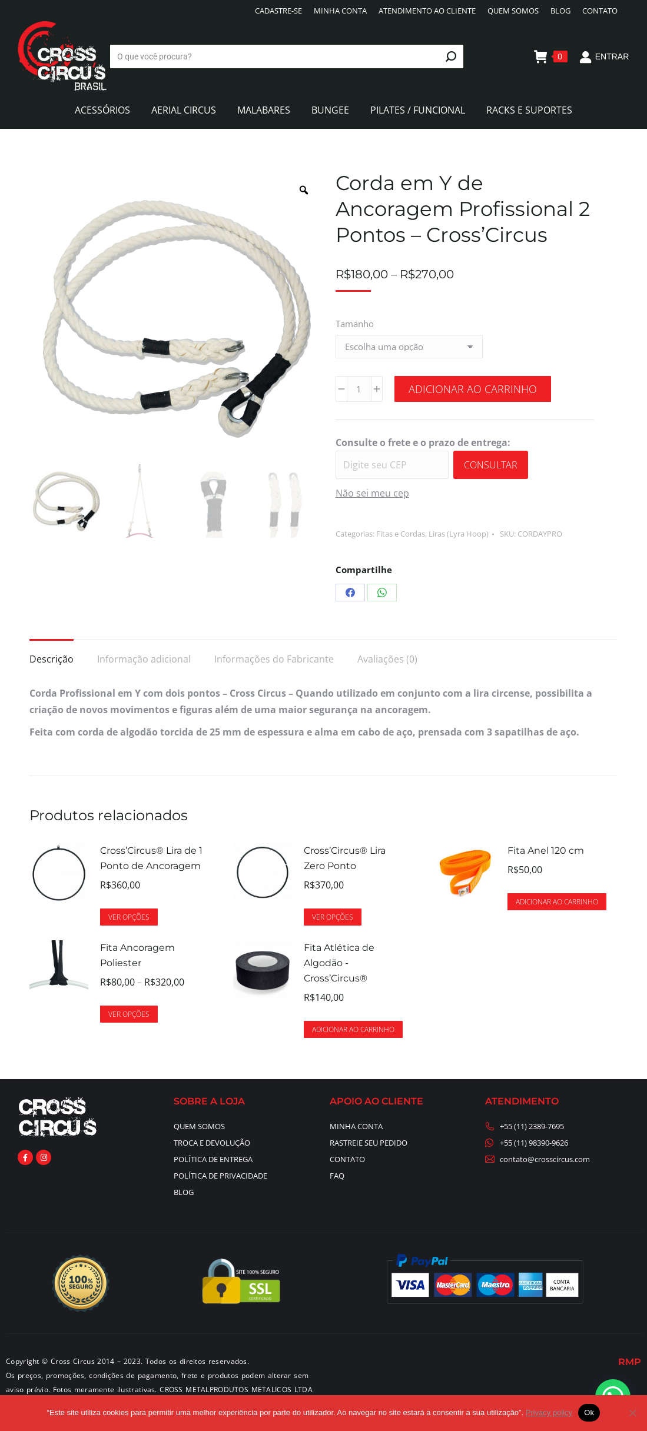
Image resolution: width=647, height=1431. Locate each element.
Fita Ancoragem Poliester (137, 955)
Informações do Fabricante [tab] (274, 659)
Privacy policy (549, 1412)
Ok (589, 1412)
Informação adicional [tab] (144, 659)
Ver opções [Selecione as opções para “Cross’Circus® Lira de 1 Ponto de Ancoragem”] (129, 917)
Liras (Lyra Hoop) (459, 533)
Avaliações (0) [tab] (387, 659)
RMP (629, 1361)
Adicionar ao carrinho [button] (557, 902)
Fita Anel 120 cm (545, 850)
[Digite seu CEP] (392, 465)
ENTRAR (604, 56)
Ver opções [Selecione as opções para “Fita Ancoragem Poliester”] (129, 1014)
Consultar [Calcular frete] (490, 464)
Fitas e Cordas (400, 533)
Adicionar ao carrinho (473, 389)
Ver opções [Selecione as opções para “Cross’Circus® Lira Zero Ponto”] (332, 917)
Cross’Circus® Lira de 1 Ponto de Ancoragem (151, 858)
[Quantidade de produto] (359, 389)
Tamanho (355, 324)
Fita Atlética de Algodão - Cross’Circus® (339, 963)
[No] (632, 1413)
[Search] (286, 56)
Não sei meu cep (372, 493)
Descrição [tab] (51, 659)
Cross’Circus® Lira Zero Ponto (345, 858)
